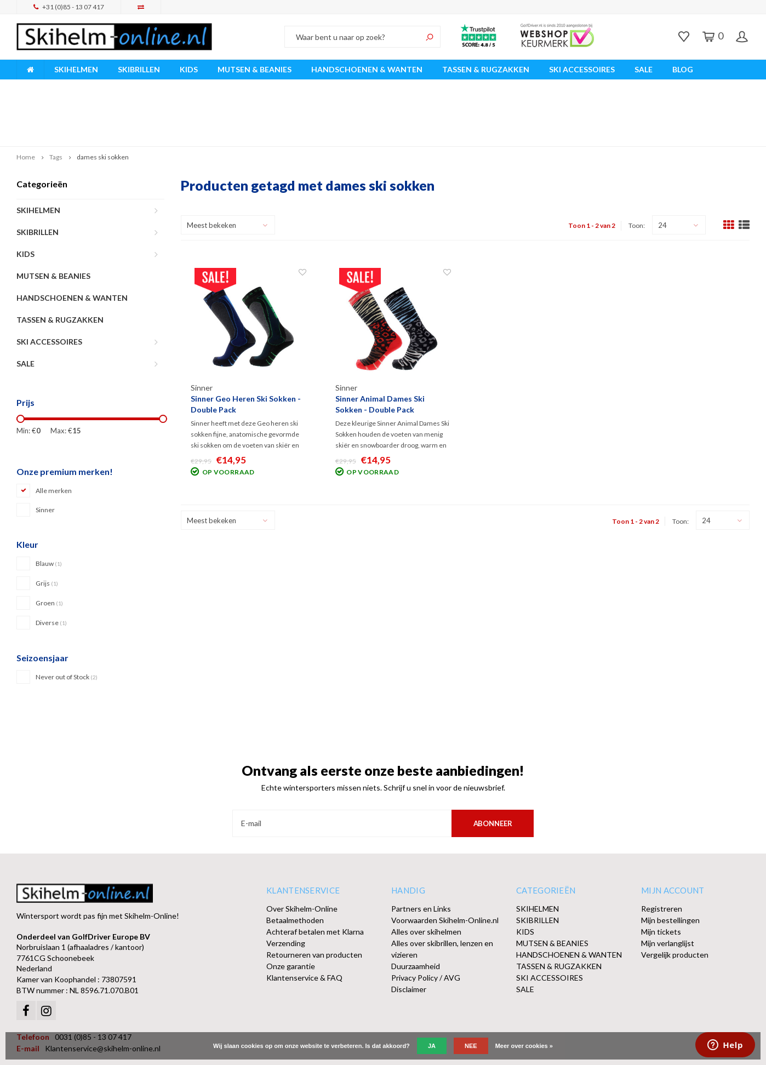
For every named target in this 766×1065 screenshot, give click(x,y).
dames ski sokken (103, 105)
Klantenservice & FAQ (304, 925)
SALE (643, 69)
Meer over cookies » (524, 1046)
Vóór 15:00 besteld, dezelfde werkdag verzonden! (266, 86)
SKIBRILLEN (139, 69)
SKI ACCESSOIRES (582, 69)
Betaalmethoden (295, 868)
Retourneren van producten (314, 902)
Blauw (49, 512)
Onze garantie (290, 914)
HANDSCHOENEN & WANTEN (366, 69)
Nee (471, 1046)
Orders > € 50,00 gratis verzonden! (467, 86)
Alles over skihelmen (426, 879)
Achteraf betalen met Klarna (315, 879)
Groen (49, 551)
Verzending (285, 891)
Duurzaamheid (415, 914)
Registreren (661, 856)
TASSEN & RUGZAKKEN (485, 69)
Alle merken (54, 439)
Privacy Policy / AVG (425, 925)
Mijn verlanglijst (667, 891)
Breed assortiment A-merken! (72, 86)
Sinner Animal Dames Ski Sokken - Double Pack (380, 352)
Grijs (47, 532)
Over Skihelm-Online (302, 856)
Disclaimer (408, 937)
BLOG (682, 69)
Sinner (45, 458)
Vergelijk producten (674, 902)
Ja (432, 1046)
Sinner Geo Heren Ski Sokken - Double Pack (246, 352)
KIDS (189, 69)
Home (25, 105)
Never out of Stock (67, 625)
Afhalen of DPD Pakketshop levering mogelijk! (663, 86)
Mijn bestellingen (670, 868)
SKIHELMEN (76, 69)
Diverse (51, 571)
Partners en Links (421, 856)
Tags (55, 105)
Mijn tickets (661, 879)
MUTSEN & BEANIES (254, 69)
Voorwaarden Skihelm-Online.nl (445, 868)
